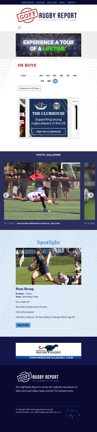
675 (55, 76)
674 (48, 76)
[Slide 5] (48, 328)
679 (43, 81)
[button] (21, 288)
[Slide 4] (44, 328)
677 (69, 76)
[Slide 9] (67, 328)
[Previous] (6, 195)
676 (62, 76)
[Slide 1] (30, 328)
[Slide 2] (35, 328)
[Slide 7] (58, 328)
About (62, 2)
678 (75, 76)
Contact (71, 2)
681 (56, 81)
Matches (40, 2)
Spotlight (52, 2)
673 (42, 76)
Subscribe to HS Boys (29, 88)
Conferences (27, 2)
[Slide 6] (53, 328)
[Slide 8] (62, 328)
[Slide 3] (39, 328)
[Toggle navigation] (19, 27)
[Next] (91, 195)
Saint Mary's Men (30, 296)
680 (49, 81)
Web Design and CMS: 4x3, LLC (48, 412)
